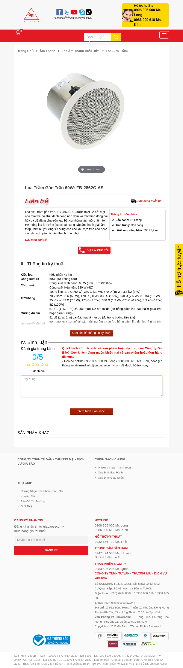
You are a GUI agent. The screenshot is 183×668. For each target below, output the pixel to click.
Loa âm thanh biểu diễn (81, 51)
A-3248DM (148, 656)
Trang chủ (25, 51)
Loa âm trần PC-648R (137, 659)
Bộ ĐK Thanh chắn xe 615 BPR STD (115, 663)
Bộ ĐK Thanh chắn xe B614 (72, 663)
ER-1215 (34, 659)
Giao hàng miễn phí (149, 200)
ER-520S (86, 656)
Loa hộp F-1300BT (26, 656)
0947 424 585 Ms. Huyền (113, 553)
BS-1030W (65, 659)
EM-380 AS (114, 656)
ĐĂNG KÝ (51, 550)
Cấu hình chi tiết (36, 239)
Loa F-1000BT (49, 656)
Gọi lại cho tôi (97, 250)
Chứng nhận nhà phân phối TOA (42, 491)
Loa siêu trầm (117, 51)
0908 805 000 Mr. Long (100, 361)
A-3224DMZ (131, 656)
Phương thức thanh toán (114, 467)
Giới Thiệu (27, 506)
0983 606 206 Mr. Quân (112, 569)
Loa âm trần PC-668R (107, 659)
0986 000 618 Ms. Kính (133, 361)
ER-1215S (49, 659)
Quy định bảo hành (110, 472)
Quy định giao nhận (111, 477)
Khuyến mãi (28, 496)
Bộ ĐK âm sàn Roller (154, 663)
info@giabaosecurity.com (103, 365)
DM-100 (99, 656)
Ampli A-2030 (69, 656)
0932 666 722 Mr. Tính (111, 541)
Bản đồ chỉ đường (33, 501)
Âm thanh (47, 51)
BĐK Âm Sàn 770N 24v (37, 663)
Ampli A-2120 (83, 659)
